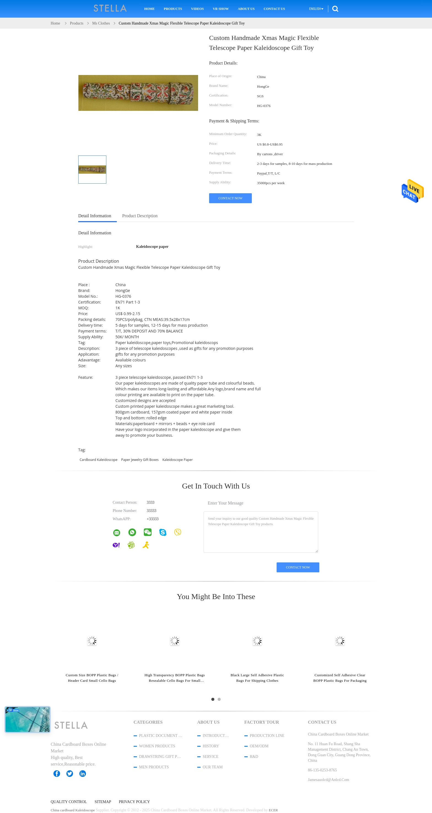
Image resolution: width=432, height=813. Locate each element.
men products (154, 767)
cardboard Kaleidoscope (98, 459)
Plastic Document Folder (161, 736)
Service (210, 757)
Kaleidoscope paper (177, 459)
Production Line (267, 736)
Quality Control (69, 802)
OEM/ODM (259, 746)
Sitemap (102, 802)
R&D (254, 757)
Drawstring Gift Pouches (161, 757)
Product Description (140, 215)
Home (149, 9)
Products (173, 9)
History (211, 746)
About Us (246, 9)
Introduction (216, 736)
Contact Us (274, 9)
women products (157, 746)
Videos (197, 9)
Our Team (213, 767)
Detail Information (94, 215)
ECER (273, 810)
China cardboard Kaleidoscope (73, 810)
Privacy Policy (134, 802)
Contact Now (230, 198)
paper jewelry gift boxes (140, 459)
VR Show (221, 9)
